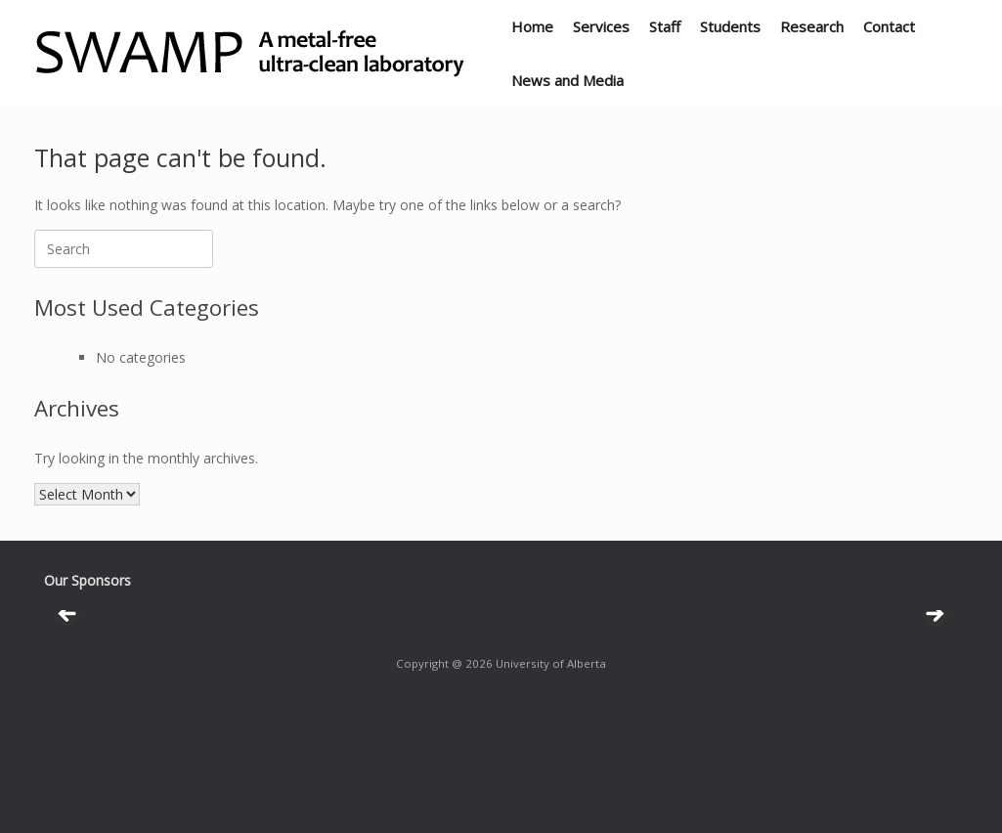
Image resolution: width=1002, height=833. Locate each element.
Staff (664, 26)
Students (730, 26)
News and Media (567, 80)
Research (812, 26)
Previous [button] (68, 680)
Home (532, 26)
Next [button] (933, 680)
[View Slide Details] (239, 676)
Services (601, 26)
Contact (889, 26)
